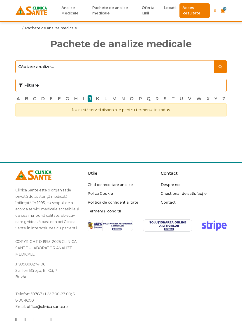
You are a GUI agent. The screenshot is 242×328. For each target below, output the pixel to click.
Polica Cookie (100, 193)
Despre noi (171, 185)
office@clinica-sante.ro (47, 307)
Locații (170, 8)
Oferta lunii (148, 10)
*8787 (36, 294)
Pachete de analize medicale (110, 10)
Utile (93, 173)
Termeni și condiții (104, 211)
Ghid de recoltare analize (110, 185)
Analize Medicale (70, 10)
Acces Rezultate (191, 10)
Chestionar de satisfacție (184, 193)
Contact (169, 173)
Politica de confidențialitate (113, 202)
